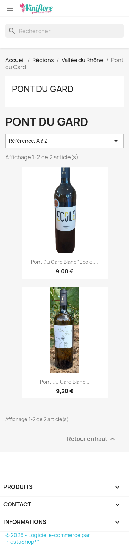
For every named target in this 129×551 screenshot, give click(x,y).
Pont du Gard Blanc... (64, 381)
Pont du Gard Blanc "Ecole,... (64, 262)
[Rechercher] (64, 31)
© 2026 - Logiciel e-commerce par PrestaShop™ (47, 538)
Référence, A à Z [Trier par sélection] (64, 141)
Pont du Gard (42, 89)
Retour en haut (92, 439)
